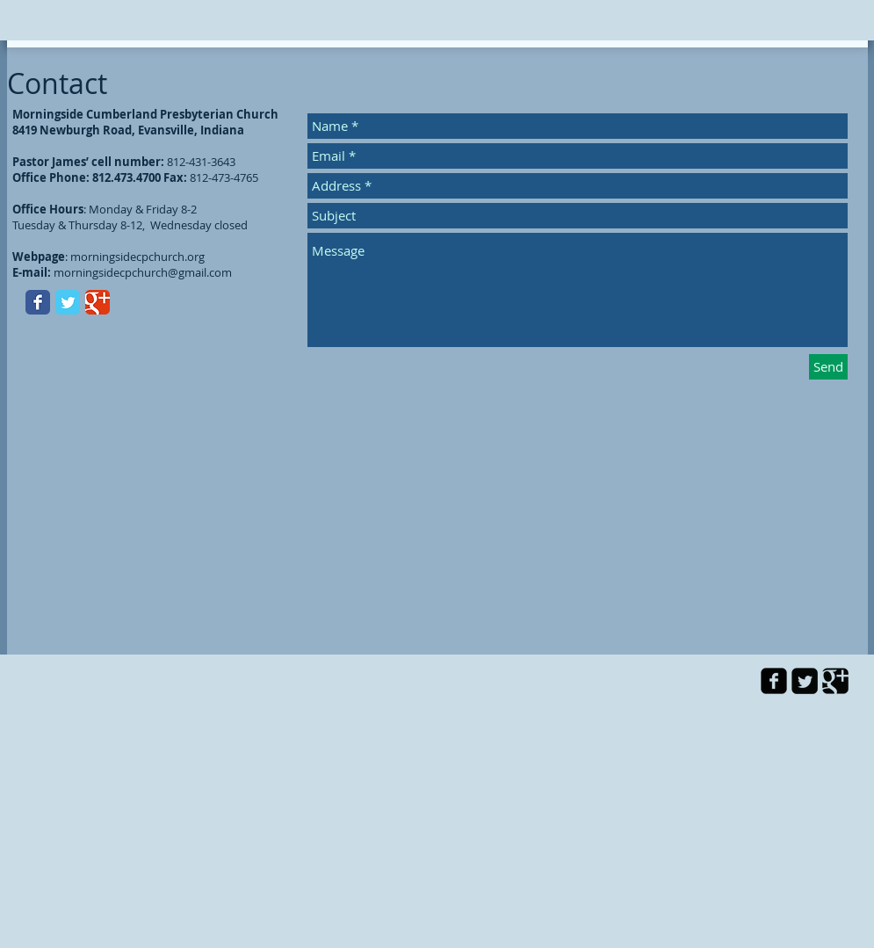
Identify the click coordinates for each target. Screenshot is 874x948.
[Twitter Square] (804, 681)
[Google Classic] (97, 302)
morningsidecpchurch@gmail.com (143, 272)
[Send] (828, 367)
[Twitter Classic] (67, 302)
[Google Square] (835, 681)
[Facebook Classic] (37, 302)
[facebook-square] (774, 681)
